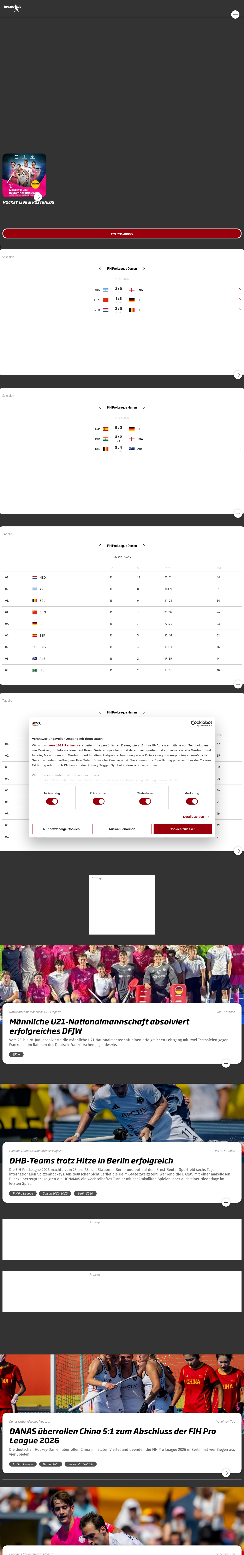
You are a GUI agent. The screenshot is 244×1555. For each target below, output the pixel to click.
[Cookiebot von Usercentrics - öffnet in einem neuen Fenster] (194, 724)
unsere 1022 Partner (60, 745)
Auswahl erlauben (122, 829)
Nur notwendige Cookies (61, 829)
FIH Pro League (122, 233)
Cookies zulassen (182, 829)
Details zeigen (193, 816)
